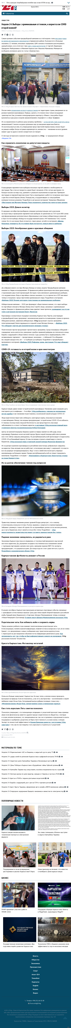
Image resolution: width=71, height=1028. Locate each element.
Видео (35, 993)
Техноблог (36, 978)
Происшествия (35, 967)
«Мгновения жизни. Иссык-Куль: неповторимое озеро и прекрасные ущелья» (31, 704)
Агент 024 (35, 974)
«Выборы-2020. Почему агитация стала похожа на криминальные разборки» (31, 300)
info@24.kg (37, 1003)
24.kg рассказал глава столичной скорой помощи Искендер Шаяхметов (37, 442)
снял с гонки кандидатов (36, 46)
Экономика (35, 963)
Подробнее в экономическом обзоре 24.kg (18, 551)
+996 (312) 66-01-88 (38, 1001)
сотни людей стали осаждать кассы (56, 122)
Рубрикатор (8, 13)
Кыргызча (35, 982)
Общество (5, 20)
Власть (35, 956)
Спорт (35, 971)
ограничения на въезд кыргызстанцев (24, 110)
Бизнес (35, 989)
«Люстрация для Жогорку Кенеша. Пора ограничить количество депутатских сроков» (34, 202)
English (35, 985)
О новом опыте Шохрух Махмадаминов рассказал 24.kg (46, 617)
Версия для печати (8, 737)
